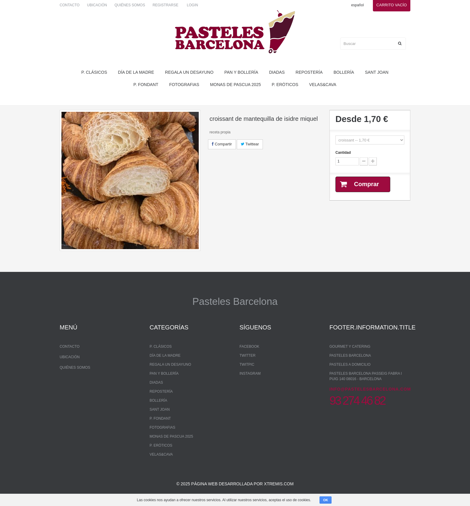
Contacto (69, 5)
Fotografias (184, 84)
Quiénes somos (130, 5)
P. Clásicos (94, 72)
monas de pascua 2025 (235, 84)
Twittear (250, 144)
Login (192, 5)
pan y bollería (241, 72)
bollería (344, 72)
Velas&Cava (322, 84)
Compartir (222, 144)
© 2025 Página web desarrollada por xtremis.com (235, 483)
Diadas (277, 72)
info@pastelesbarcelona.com (370, 389)
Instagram (249, 373)
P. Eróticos (285, 84)
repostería (309, 72)
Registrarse (165, 5)
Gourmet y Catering (349, 346)
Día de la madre (136, 72)
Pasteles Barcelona (350, 355)
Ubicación (97, 5)
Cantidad (343, 152)
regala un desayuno (189, 72)
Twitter (247, 355)
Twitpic (246, 364)
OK (325, 500)
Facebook (249, 346)
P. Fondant (145, 84)
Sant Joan (376, 72)
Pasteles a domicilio (349, 364)
